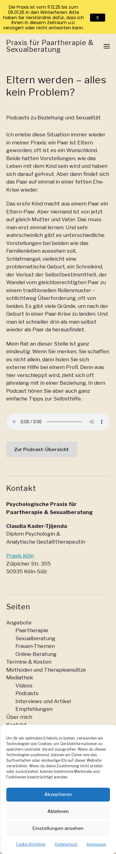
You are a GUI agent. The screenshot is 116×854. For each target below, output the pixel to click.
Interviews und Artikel (43, 701)
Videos (23, 685)
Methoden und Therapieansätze (46, 670)
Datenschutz (66, 844)
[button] (107, 46)
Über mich (19, 717)
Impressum (96, 844)
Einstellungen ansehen (58, 828)
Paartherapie (31, 630)
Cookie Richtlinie (30, 844)
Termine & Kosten (28, 662)
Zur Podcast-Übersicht (41, 449)
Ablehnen (58, 811)
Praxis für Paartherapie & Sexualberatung (49, 46)
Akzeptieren (58, 794)
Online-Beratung (36, 654)
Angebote (19, 623)
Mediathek (19, 677)
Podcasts (27, 693)
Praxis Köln (20, 556)
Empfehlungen (34, 709)
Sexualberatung (35, 638)
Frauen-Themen (35, 646)
